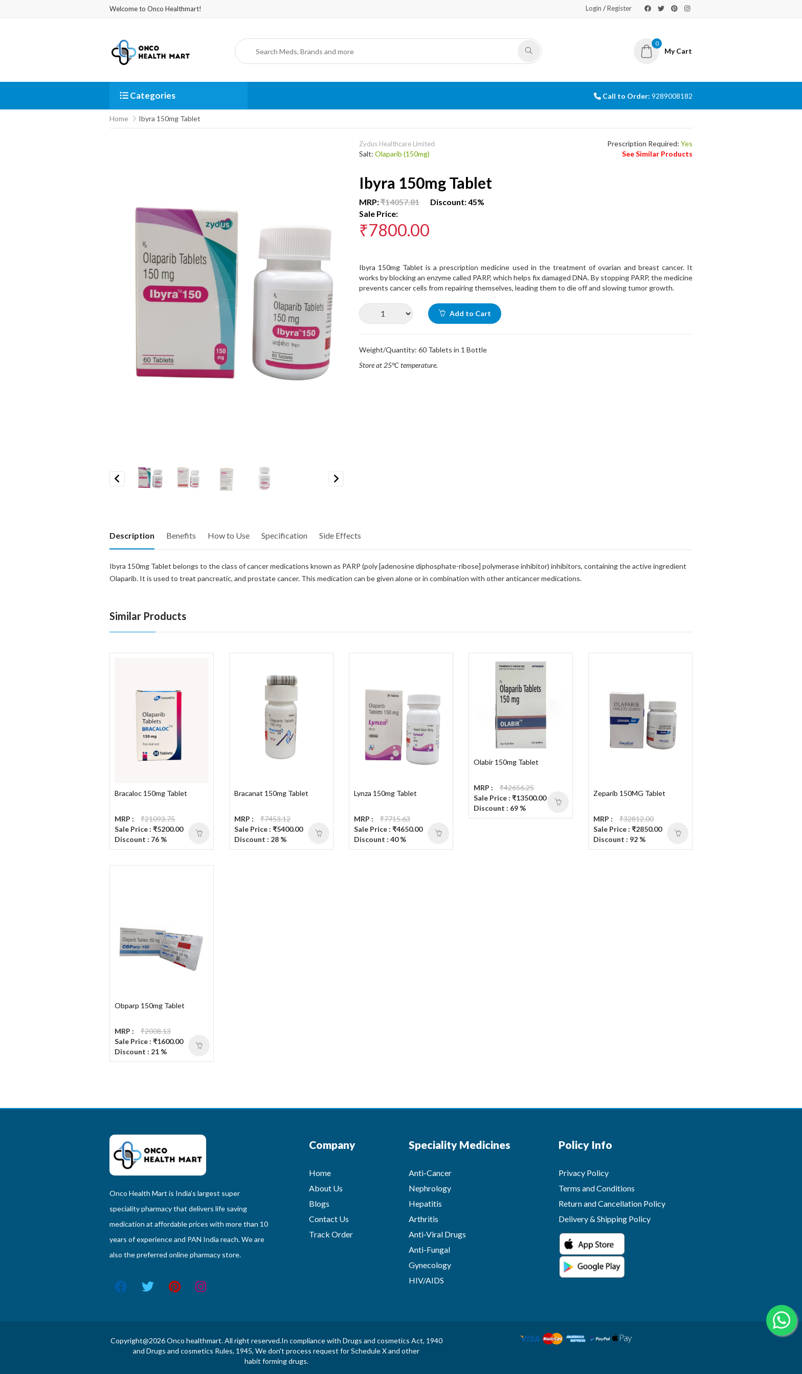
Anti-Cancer (430, 1173)
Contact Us (329, 1219)
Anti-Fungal (429, 1249)
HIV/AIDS (426, 1280)
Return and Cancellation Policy (612, 1203)
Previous (117, 478)
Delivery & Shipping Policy (605, 1219)
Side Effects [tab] (340, 535)
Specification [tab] (284, 535)
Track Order (331, 1234)
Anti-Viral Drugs (437, 1234)
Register (619, 8)
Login (594, 8)
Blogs (319, 1203)
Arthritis (423, 1219)
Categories (147, 95)
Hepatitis (425, 1203)
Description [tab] (131, 535)
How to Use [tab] (229, 535)
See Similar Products (657, 153)
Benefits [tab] (181, 535)
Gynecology (430, 1265)
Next (336, 478)
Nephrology (430, 1188)
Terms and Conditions (597, 1188)
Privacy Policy (584, 1173)
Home (118, 118)
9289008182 (672, 96)
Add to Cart (464, 313)
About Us (326, 1188)
